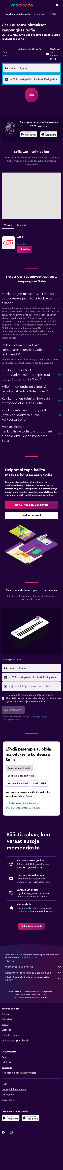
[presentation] (49, 134)
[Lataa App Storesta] (49, 134)
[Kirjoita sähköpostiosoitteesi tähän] (34, 686)
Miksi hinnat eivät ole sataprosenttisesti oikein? (33, 978)
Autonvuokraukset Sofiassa (27, 998)
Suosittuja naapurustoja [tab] (21, 776)
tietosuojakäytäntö (10, 720)
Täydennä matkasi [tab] (18, 783)
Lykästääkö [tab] (39, 783)
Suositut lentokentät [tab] (19, 768)
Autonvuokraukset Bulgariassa (38, 992)
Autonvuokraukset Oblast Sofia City (29, 995)
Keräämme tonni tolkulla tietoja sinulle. (33, 973)
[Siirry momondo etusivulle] (22, 5)
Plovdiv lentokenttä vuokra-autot (23, 808)
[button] (5, 5)
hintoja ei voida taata (28, 957)
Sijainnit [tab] (21, 225)
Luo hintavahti (24, 911)
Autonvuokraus (14, 992)
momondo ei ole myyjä (33, 967)
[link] (24, 249)
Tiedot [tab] (8, 225)
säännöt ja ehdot (37, 717)
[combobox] (7, 54)
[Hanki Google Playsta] (28, 134)
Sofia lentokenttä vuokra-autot (22, 803)
